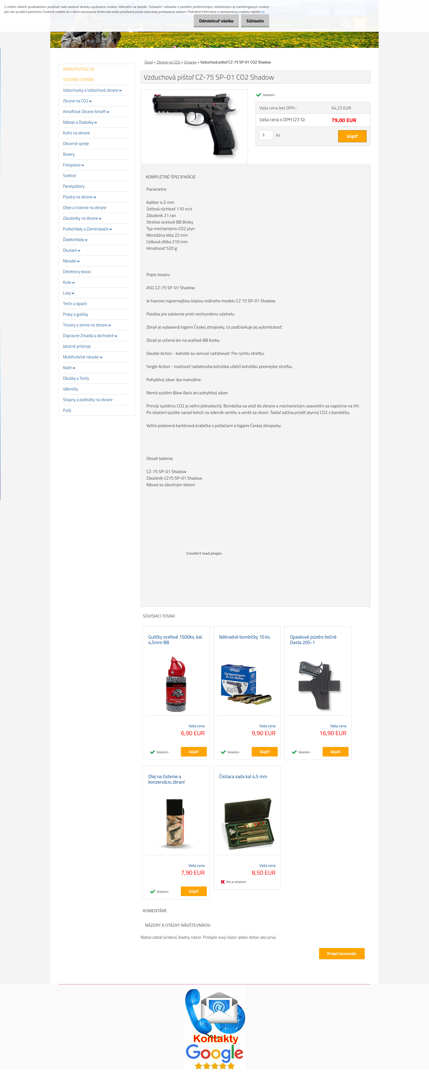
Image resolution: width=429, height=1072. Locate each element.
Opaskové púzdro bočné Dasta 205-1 (313, 640)
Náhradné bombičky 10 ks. (245, 638)
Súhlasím (253, 21)
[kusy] (266, 135)
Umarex (190, 62)
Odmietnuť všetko (212, 21)
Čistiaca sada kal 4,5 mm (243, 779)
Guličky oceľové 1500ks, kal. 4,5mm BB (175, 640)
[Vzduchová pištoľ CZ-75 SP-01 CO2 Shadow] (194, 91)
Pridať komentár (341, 956)
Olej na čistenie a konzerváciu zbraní (166, 781)
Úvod (148, 62)
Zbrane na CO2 (168, 62)
